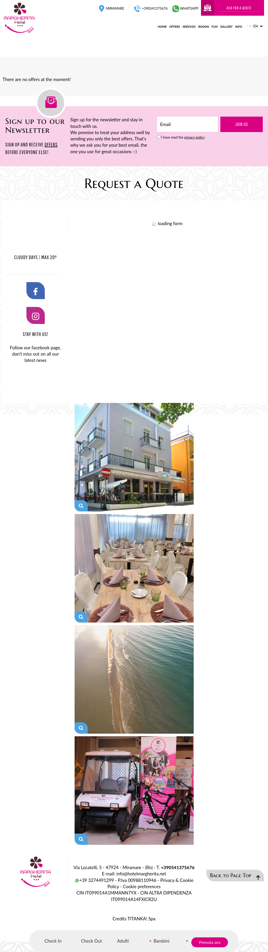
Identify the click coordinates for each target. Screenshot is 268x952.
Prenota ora (209, 942)
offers (174, 26)
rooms (203, 26)
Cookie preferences (141, 886)
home (162, 26)
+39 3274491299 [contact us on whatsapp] (94, 880)
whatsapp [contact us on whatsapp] (185, 8)
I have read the (183, 137)
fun (215, 26)
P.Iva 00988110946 (137, 880)
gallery (226, 26)
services (189, 26)
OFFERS (51, 144)
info (238, 26)
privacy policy (194, 137)
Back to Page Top (235, 876)
